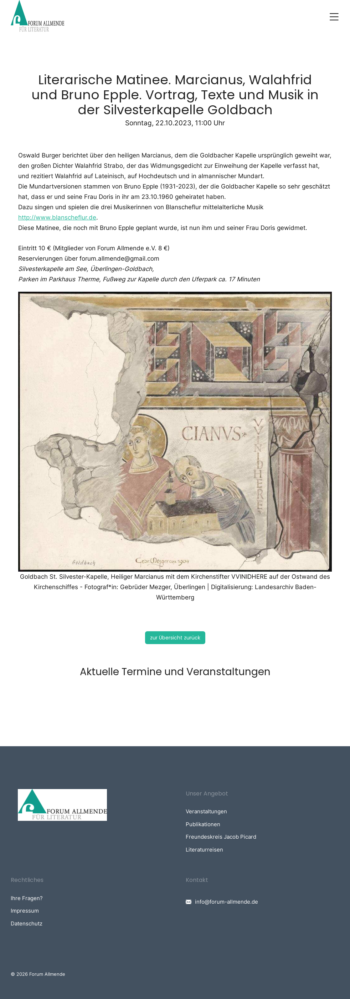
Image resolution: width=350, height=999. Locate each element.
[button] (334, 17)
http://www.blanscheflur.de (57, 217)
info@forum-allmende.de (226, 901)
